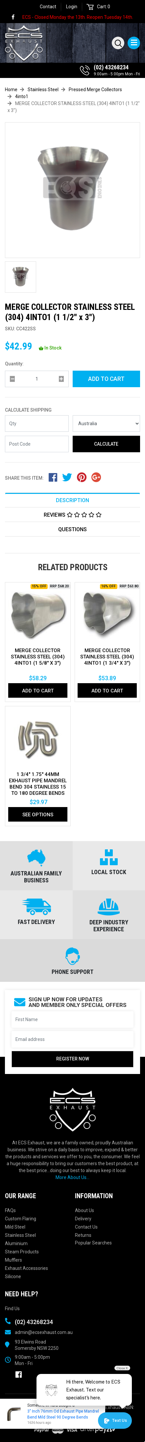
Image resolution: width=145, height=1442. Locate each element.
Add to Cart (106, 379)
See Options (37, 815)
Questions (72, 529)
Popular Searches (93, 1242)
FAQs (10, 1210)
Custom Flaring (20, 1218)
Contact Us (86, 1227)
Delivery (83, 1218)
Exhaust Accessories (26, 1268)
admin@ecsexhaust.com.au (44, 1332)
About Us (84, 1210)
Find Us (12, 1308)
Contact (48, 6)
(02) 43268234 (111, 67)
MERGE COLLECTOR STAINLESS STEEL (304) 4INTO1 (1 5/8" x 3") (38, 656)
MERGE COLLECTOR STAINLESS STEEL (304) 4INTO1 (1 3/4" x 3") (107, 656)
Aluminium (16, 1243)
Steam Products (22, 1251)
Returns (83, 1235)
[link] (16, 17)
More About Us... (72, 1177)
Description (72, 500)
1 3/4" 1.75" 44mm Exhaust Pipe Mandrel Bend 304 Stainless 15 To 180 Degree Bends (38, 783)
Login (71, 6)
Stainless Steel (20, 1235)
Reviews (73, 515)
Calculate (106, 444)
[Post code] (37, 444)
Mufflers (13, 1260)
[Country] (106, 423)
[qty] (37, 379)
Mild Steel (15, 1227)
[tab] (72, 500)
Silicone (13, 1276)
